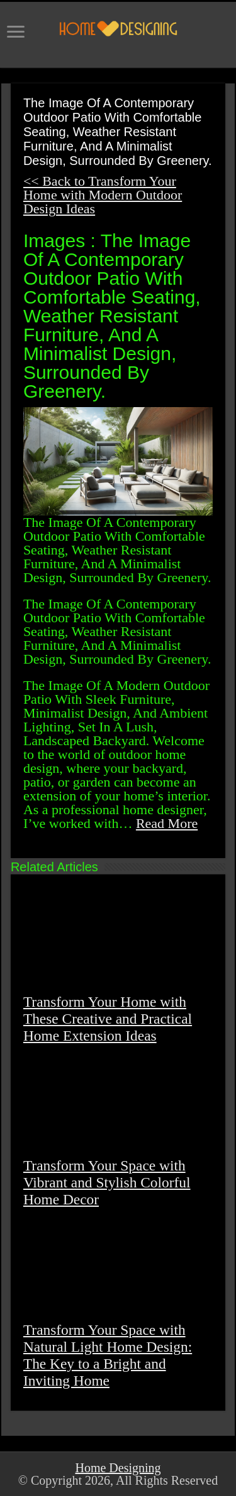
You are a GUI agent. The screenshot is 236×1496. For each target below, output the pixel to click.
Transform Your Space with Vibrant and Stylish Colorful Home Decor (107, 1182)
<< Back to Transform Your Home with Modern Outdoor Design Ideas (102, 194)
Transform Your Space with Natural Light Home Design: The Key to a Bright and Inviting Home (107, 1355)
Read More (167, 823)
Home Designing (117, 1468)
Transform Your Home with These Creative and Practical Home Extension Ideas (107, 1019)
